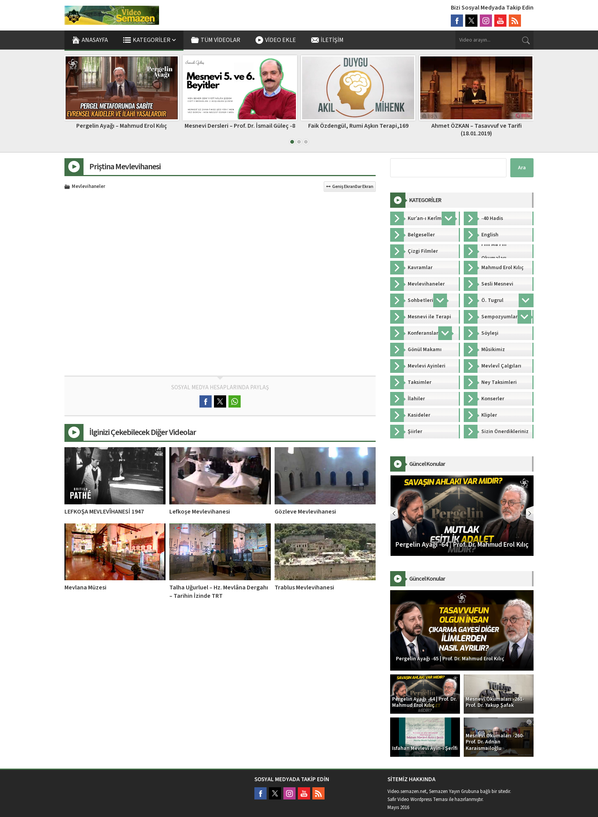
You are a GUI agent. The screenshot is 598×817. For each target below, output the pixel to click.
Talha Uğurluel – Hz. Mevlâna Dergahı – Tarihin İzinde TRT (218, 591)
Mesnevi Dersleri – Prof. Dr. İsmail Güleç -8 (358, 126)
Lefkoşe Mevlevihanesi (199, 511)
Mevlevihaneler (88, 186)
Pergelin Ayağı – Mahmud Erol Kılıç (240, 126)
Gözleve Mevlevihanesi (305, 511)
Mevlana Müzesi (85, 587)
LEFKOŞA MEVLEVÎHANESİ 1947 (104, 511)
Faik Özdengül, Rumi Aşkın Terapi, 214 (121, 126)
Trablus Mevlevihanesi (304, 587)
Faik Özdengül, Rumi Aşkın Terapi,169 (476, 126)
